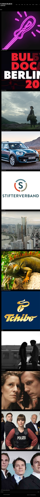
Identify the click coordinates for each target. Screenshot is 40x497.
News (30, 4)
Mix (24, 4)
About (27, 4)
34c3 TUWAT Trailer (4, 50)
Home (16, 4)
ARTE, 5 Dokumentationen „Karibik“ (6, 290)
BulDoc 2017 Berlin (3, 90)
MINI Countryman (3, 170)
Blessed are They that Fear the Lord (6, 130)
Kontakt (36, 4)
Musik (22, 4)
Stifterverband (3, 210)
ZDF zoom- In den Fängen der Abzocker (6, 250)
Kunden (33, 4)
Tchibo (2, 330)
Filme (19, 4)
